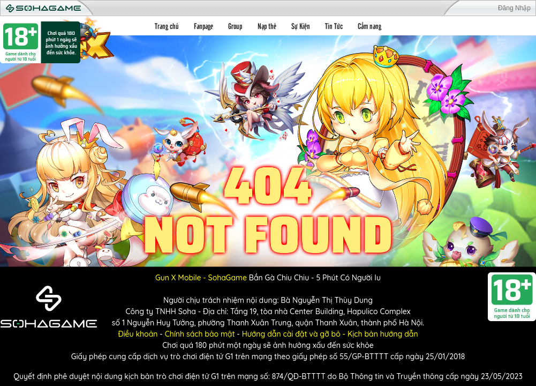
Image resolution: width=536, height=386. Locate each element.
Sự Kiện (300, 25)
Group (235, 25)
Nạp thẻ (267, 25)
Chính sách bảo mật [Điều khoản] (200, 334)
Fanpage (203, 25)
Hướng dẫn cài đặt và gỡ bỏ (291, 334)
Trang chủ (167, 25)
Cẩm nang (369, 25)
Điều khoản (137, 334)
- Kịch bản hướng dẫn (379, 334)
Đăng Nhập (514, 8)
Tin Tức (334, 25)
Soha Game (43, 8)
